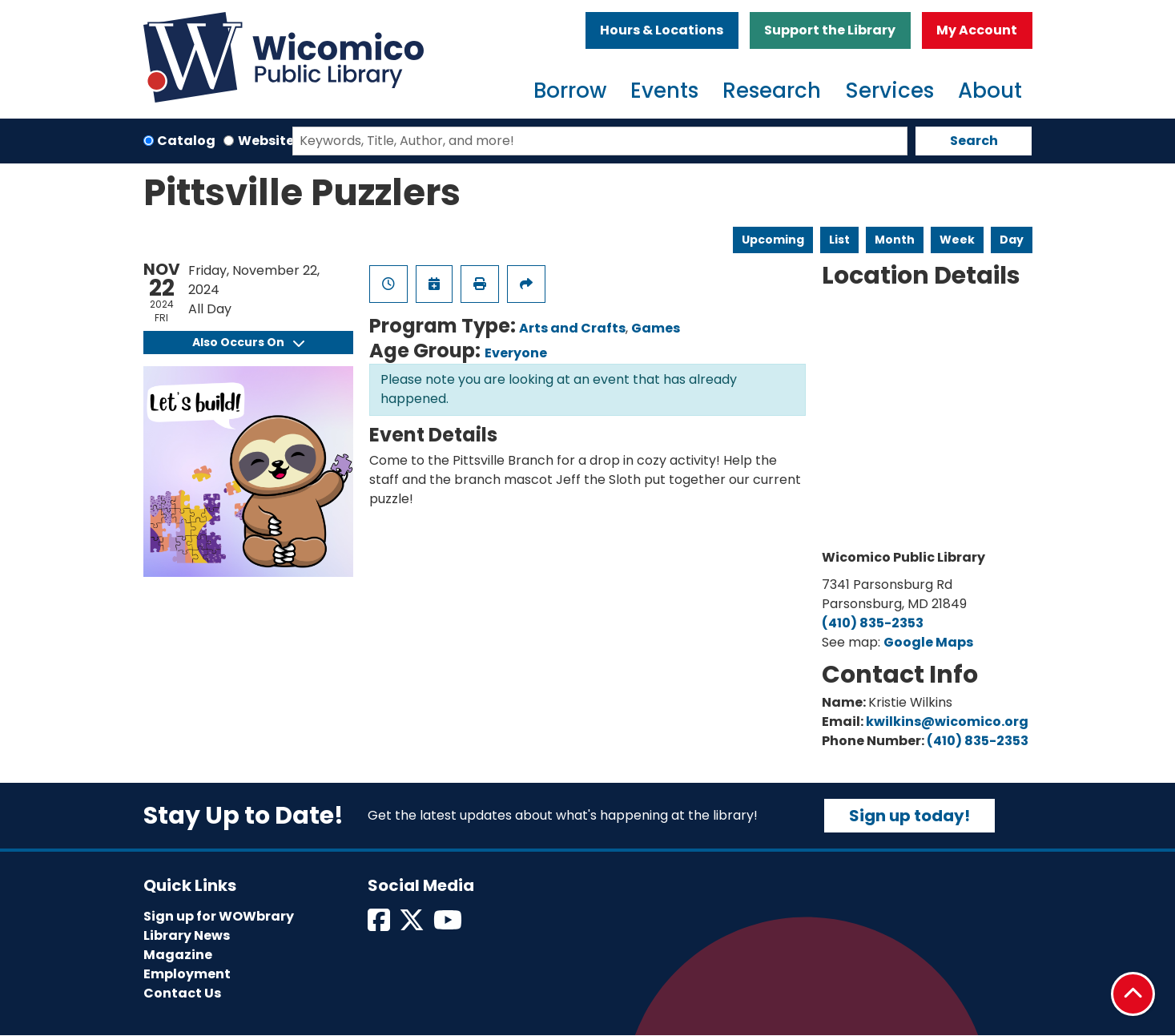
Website (266, 140)
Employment (187, 974)
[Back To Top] (1133, 994)
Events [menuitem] (664, 90)
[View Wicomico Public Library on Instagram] (449, 925)
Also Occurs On (248, 342)
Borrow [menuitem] (569, 90)
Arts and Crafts (572, 328)
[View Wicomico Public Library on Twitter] (413, 925)
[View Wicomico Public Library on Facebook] (380, 925)
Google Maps (928, 642)
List (839, 240)
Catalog (186, 140)
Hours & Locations (661, 30)
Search (974, 140)
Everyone (516, 353)
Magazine (177, 954)
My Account (976, 30)
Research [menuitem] (771, 90)
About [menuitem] (990, 90)
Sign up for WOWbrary (218, 916)
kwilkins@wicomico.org (947, 721)
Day (1012, 240)
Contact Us (182, 993)
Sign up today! (909, 815)
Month (895, 240)
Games (655, 328)
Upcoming (773, 240)
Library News (186, 935)
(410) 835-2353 (873, 623)
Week (957, 240)
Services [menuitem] (889, 90)
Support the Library (829, 30)
